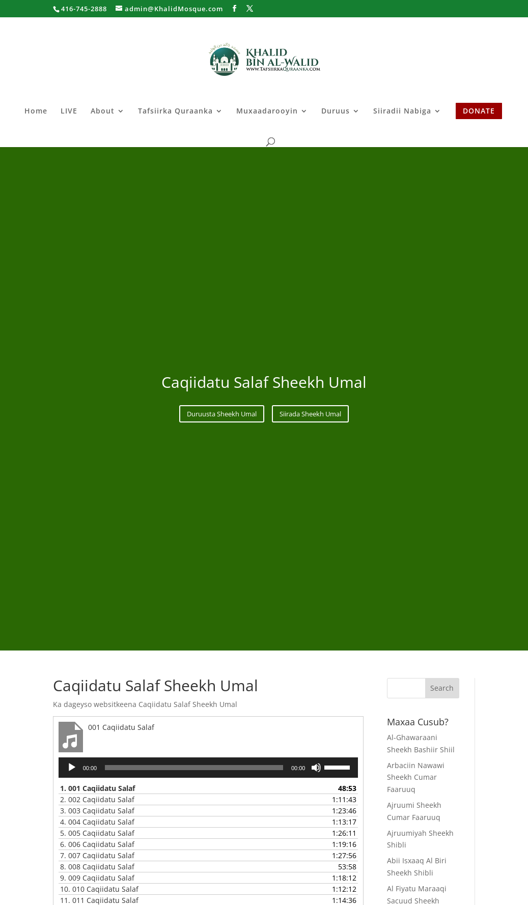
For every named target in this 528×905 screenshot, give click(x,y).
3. (97, 810)
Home (35, 111)
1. (97, 788)
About (103, 111)
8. (97, 866)
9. (97, 878)
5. (97, 833)
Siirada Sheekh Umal (310, 413)
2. (97, 799)
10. (99, 889)
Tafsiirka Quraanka (175, 111)
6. (97, 844)
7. (97, 855)
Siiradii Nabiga (402, 111)
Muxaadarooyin (267, 111)
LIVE (69, 111)
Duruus (335, 111)
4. (97, 822)
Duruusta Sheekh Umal (222, 413)
